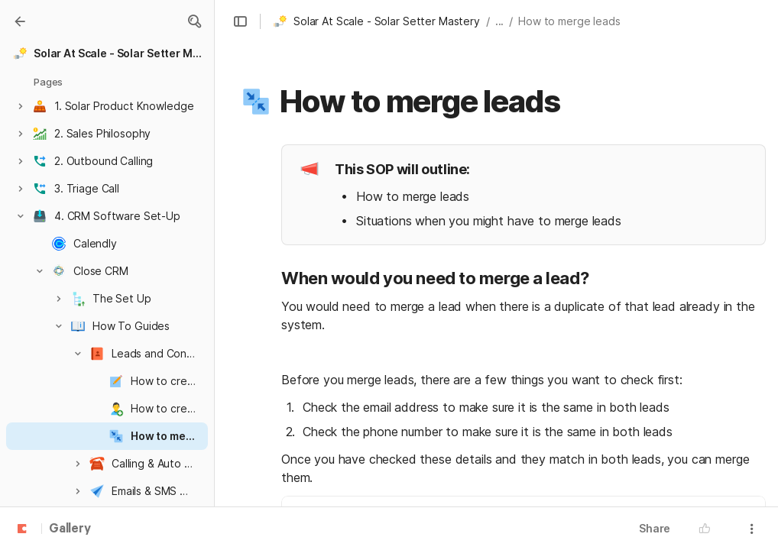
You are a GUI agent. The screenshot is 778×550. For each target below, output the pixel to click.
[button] (194, 21)
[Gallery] (20, 21)
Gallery (70, 529)
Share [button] (654, 528)
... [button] (499, 21)
